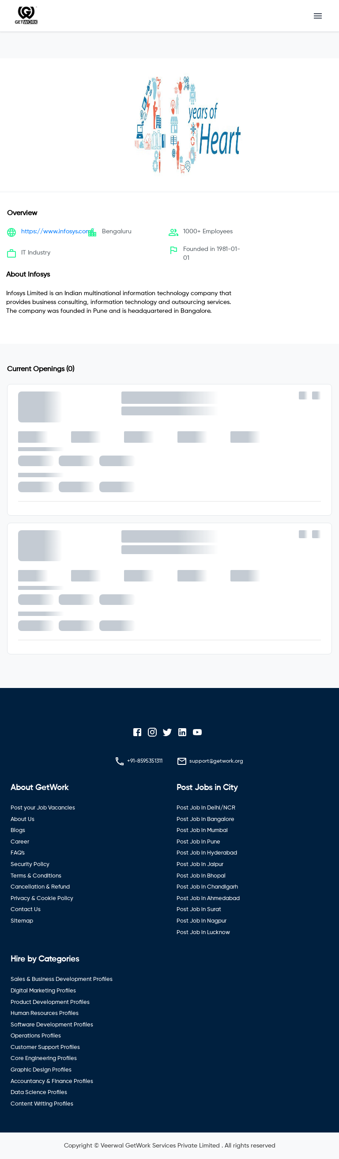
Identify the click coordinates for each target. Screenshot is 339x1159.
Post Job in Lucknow (203, 932)
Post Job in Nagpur (201, 921)
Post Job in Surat (199, 909)
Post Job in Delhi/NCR (206, 808)
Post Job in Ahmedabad (208, 898)
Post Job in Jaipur (200, 864)
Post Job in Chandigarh (207, 887)
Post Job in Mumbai (202, 830)
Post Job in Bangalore (205, 819)
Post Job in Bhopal (201, 876)
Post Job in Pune (198, 842)
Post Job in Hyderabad (207, 853)
